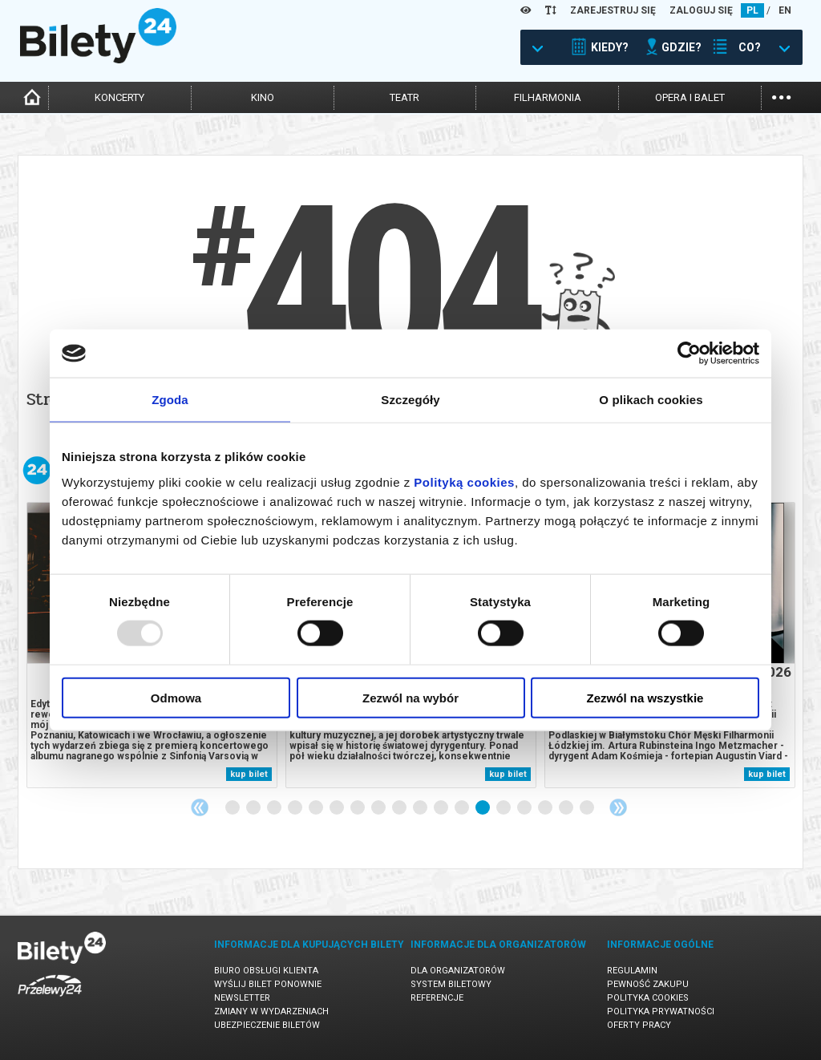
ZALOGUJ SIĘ (701, 10)
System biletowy (450, 984)
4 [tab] (296, 808)
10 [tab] (421, 808)
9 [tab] (400, 808)
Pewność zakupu (648, 984)
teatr (404, 97)
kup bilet (249, 774)
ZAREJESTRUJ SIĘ (613, 10)
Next (618, 807)
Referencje (436, 998)
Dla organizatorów (457, 970)
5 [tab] (317, 808)
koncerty (119, 97)
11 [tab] (442, 808)
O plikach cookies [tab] (650, 400)
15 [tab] (525, 808)
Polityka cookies (648, 998)
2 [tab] (254, 808)
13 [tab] (483, 808)
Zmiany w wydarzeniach (271, 1011)
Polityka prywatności (660, 1011)
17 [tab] (567, 808)
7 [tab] (358, 808)
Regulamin (632, 970)
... (781, 96)
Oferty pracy (639, 1025)
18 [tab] (588, 808)
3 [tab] (275, 808)
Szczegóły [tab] (410, 400)
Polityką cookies (464, 481)
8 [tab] (379, 808)
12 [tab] (463, 808)
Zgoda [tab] (170, 400)
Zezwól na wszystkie (645, 697)
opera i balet (690, 97)
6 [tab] (338, 808)
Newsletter (242, 998)
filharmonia (547, 97)
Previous (199, 807)
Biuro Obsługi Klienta (266, 970)
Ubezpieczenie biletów (267, 1025)
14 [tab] (504, 808)
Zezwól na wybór (410, 697)
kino (262, 97)
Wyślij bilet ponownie (268, 984)
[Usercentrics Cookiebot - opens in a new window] (689, 354)
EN (785, 10)
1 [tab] (233, 808)
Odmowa (176, 697)
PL (752, 10)
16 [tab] (546, 808)
